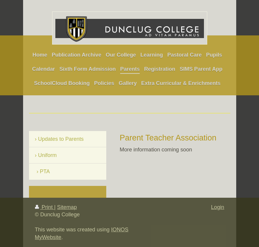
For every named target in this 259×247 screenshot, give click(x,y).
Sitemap (67, 207)
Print (44, 207)
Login (217, 207)
